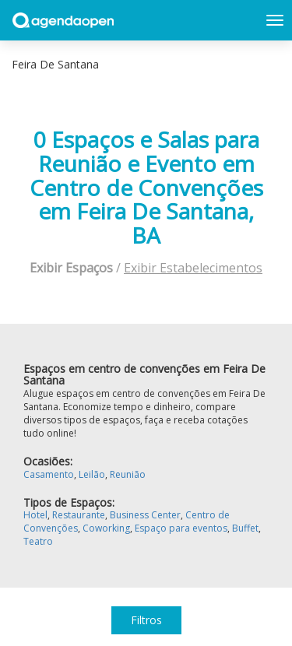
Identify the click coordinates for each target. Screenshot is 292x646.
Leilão (92, 474)
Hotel (35, 514)
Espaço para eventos (181, 528)
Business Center (145, 514)
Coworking (106, 528)
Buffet (245, 528)
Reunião (128, 474)
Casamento (48, 474)
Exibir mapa (271, 64)
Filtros (146, 620)
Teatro (38, 541)
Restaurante (78, 514)
